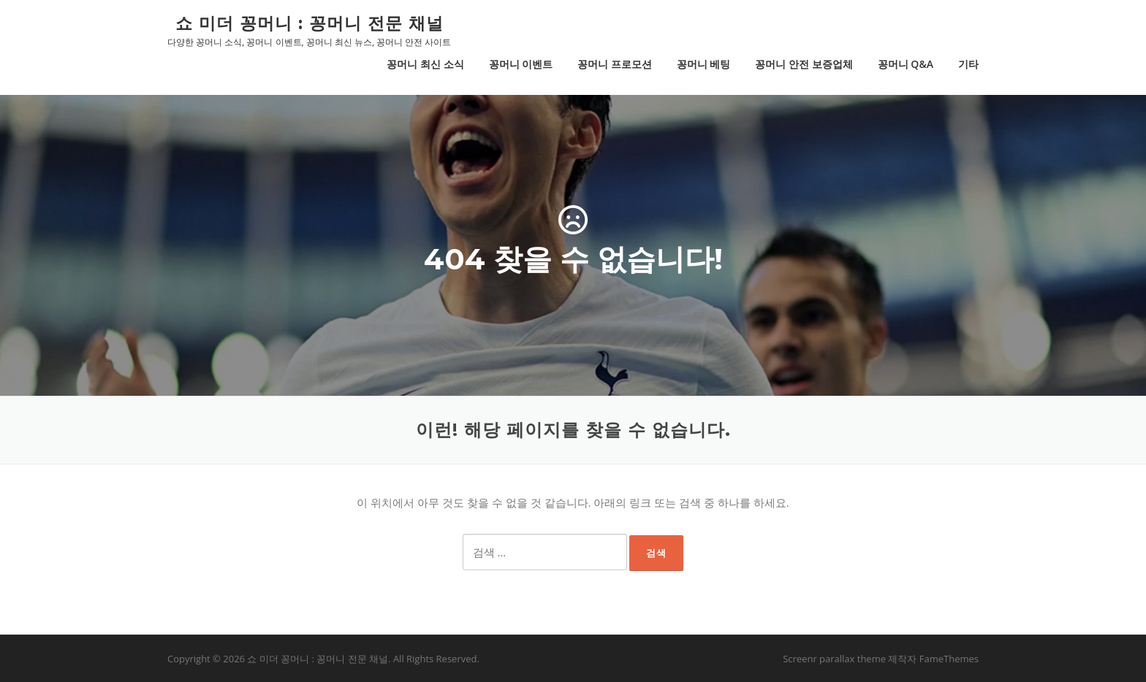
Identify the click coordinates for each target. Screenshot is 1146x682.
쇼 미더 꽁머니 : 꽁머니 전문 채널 (309, 22)
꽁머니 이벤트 (521, 64)
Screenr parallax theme (834, 658)
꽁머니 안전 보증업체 (803, 64)
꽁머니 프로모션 (614, 64)
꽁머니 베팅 (704, 64)
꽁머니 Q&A (905, 64)
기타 (968, 64)
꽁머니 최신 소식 (425, 64)
